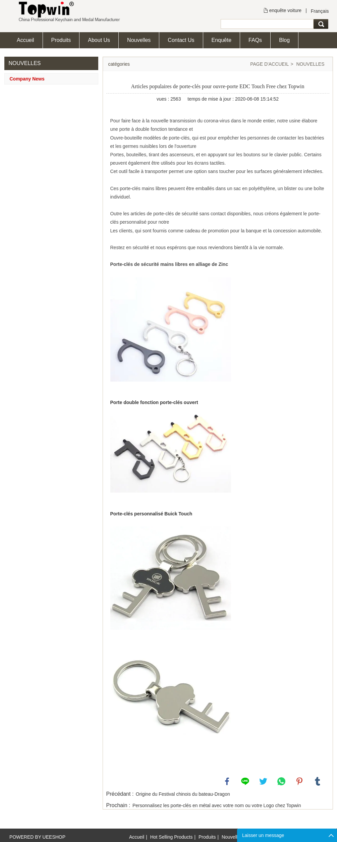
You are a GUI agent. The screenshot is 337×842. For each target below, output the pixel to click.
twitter (263, 781)
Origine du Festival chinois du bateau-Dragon (183, 794)
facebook (227, 781)
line (245, 781)
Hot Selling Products (171, 837)
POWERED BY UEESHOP (37, 837)
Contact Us (181, 40)
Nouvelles (139, 40)
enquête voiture (285, 10)
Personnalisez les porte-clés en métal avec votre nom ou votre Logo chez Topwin (216, 805)
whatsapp (281, 781)
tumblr (318, 781)
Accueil (25, 40)
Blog (284, 40)
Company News (27, 78)
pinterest (299, 781)
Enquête (222, 40)
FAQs (255, 40)
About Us (99, 40)
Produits (61, 40)
